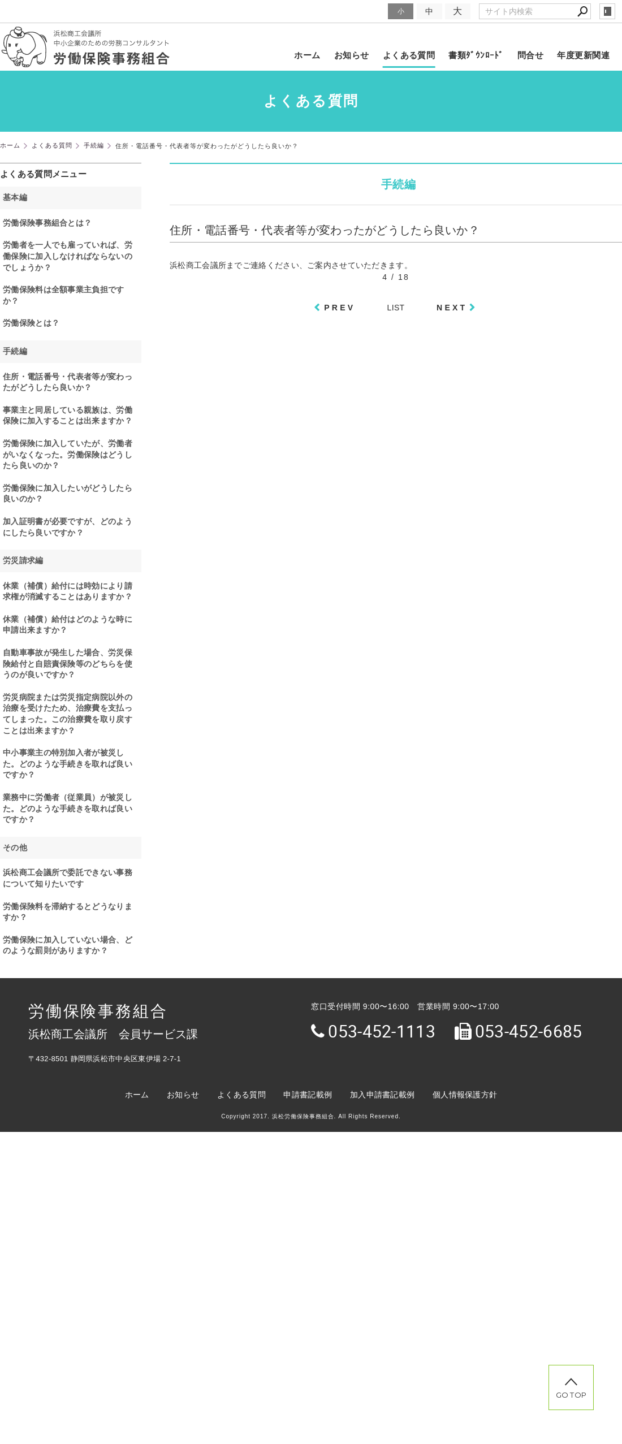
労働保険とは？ (31, 322)
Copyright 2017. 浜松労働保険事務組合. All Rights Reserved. (311, 1116)
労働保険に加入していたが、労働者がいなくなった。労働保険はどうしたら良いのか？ (67, 454)
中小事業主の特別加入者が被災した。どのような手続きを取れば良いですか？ (67, 763)
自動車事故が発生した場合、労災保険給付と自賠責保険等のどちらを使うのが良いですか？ (67, 663)
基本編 (15, 197)
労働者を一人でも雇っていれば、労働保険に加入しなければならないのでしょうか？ (67, 255)
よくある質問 (409, 55)
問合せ (530, 55)
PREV (339, 307)
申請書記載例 (307, 1094)
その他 (15, 847)
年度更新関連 (583, 55)
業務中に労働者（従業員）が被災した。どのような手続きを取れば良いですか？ (67, 808)
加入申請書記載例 (382, 1094)
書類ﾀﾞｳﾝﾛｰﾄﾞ (476, 55)
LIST (396, 307)
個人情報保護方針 (465, 1094)
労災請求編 (23, 560)
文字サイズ (365, 11)
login (607, 11)
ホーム (307, 55)
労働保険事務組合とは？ (47, 222)
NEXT (452, 307)
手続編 (15, 351)
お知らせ (351, 55)
